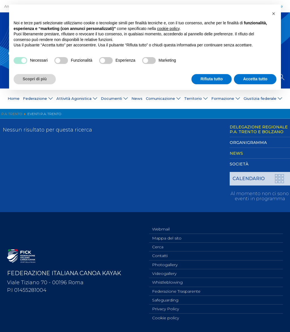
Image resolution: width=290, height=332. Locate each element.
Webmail (161, 224)
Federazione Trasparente (176, 289)
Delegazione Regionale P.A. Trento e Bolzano (259, 129)
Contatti (160, 252)
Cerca (157, 242)
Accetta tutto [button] (255, 79)
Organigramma (248, 142)
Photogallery (165, 261)
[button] (273, 13)
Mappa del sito (167, 233)
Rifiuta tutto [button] (212, 79)
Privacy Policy (165, 308)
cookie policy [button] (168, 28)
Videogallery (164, 270)
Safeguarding (165, 298)
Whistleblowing (167, 280)
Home (14, 98)
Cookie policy (165, 317)
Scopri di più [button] (35, 79)
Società (239, 164)
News (136, 98)
